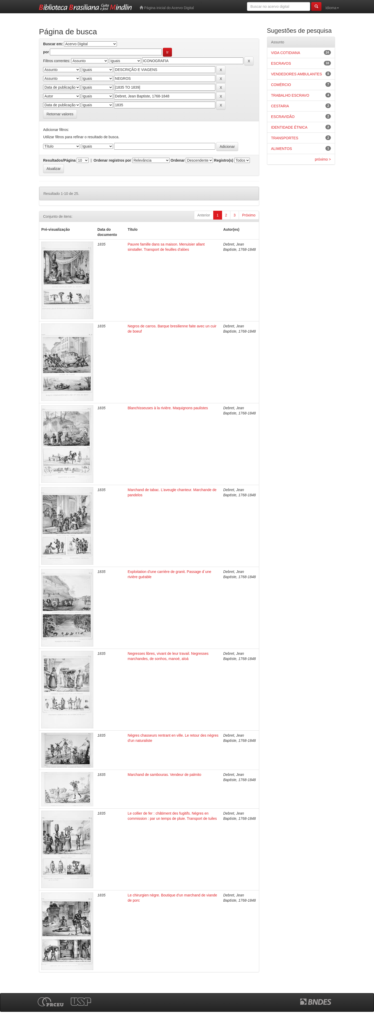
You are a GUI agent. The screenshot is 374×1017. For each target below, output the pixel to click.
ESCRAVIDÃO (283, 117)
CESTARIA (280, 106)
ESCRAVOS (281, 63)
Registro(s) (223, 160)
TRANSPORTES (284, 138)
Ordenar (178, 160)
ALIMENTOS (281, 149)
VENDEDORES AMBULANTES (296, 74)
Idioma (332, 8)
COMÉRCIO (281, 85)
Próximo (248, 215)
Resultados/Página (59, 160)
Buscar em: (53, 44)
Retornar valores (60, 114)
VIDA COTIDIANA (285, 53)
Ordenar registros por (112, 160)
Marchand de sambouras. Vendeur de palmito (164, 774)
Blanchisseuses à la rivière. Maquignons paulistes (168, 408)
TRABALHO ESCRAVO (290, 95)
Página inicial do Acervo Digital (166, 7)
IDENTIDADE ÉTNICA (289, 127)
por (46, 52)
